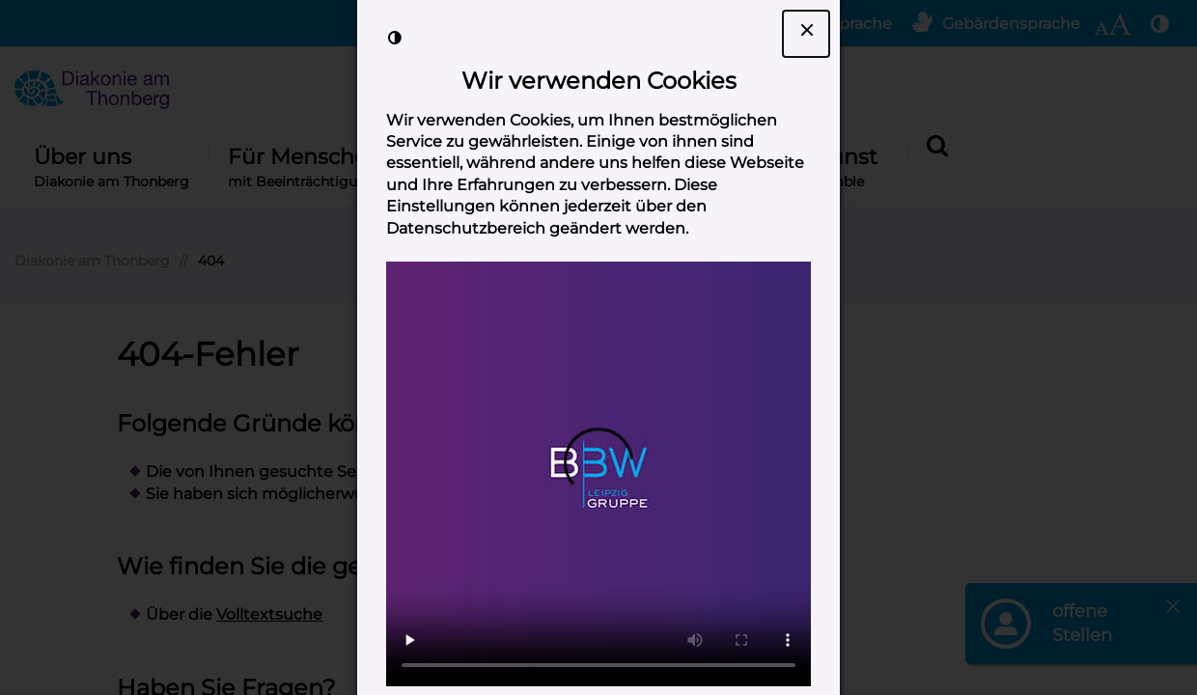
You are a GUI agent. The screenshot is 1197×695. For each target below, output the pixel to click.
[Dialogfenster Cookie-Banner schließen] (806, 34)
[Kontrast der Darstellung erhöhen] (395, 37)
